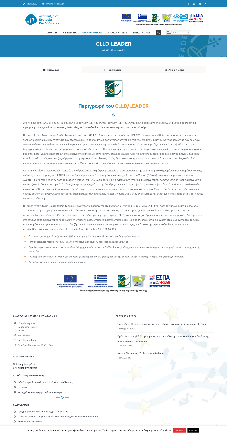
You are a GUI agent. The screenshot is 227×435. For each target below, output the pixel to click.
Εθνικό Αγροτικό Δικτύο (30, 421)
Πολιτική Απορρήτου (24, 364)
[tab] (51, 69)
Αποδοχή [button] (193, 430)
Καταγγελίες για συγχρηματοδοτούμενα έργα (40, 392)
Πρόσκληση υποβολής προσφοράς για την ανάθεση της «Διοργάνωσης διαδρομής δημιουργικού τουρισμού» (163, 338)
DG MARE (22, 387)
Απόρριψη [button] (179, 430)
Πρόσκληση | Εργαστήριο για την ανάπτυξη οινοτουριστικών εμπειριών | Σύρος (161, 323)
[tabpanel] (113, 170)
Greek (172, 32)
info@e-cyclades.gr (27, 340)
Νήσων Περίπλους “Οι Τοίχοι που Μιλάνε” (140, 353)
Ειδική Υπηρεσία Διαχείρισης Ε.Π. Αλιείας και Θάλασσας (45, 382)
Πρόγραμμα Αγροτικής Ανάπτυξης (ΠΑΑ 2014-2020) (43, 411)
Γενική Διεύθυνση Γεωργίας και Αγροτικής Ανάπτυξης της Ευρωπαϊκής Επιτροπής (58, 416)
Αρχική (105, 49)
